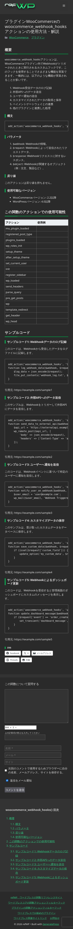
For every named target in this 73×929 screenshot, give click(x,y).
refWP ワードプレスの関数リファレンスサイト (37, 897)
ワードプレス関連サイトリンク (30, 918)
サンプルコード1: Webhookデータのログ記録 (41, 853)
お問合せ (55, 918)
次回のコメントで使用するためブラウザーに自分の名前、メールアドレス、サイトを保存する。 (37, 770)
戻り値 (19, 832)
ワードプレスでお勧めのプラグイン (37, 913)
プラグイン (38, 37)
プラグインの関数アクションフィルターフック (36, 907)
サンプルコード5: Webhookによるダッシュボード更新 (41, 879)
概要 (12, 818)
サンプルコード (18, 845)
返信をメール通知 (18, 780)
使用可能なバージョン (28, 837)
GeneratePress (51, 924)
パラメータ (22, 828)
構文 (18, 824)
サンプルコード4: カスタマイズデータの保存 (41, 871)
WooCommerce (19, 37)
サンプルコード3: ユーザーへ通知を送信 (39, 864)
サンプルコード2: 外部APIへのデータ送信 (40, 860)
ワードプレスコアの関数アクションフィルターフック (36, 902)
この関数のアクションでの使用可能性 (32, 841)
